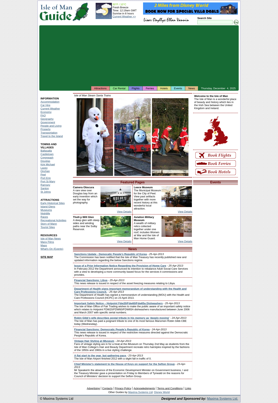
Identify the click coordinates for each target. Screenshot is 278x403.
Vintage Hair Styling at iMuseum (94, 340)
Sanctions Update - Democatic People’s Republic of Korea (110, 254)
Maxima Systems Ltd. (222, 398)
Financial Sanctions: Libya (90, 280)
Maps (44, 245)
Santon (45, 188)
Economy (46, 112)
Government (48, 122)
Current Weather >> (124, 16)
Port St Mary (48, 181)
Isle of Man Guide (55, 11)
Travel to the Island (52, 136)
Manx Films (47, 242)
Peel (43, 174)
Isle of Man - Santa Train (132, 137)
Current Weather (50, 108)
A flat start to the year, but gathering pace (100, 355)
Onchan (45, 171)
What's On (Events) (52, 248)
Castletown (47, 154)
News (191, 88)
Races (44, 216)
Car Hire (45, 105)
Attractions (100, 88)
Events (178, 88)
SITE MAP (47, 256)
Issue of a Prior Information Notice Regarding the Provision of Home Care (120, 265)
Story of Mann (49, 223)
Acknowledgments (144, 388)
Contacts (107, 388)
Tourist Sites (48, 227)
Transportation (49, 132)
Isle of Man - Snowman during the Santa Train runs (95, 137)
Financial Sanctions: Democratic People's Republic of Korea (112, 329)
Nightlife (45, 213)
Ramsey (45, 184)
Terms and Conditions (170, 388)
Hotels (164, 88)
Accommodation (50, 101)
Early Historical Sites (53, 203)
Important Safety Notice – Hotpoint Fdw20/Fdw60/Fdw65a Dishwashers (118, 303)
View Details (124, 211)
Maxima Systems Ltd (140, 392)
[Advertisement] (139, 55)
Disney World (162, 392)
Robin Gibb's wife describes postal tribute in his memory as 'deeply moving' (121, 317)
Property (45, 129)
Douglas (45, 161)
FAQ (43, 115)
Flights (135, 88)
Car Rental (119, 88)
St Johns (46, 191)
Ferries (150, 88)
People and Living (51, 125)
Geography (47, 118)
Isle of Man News (51, 238)
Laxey (44, 167)
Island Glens (48, 206)
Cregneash (47, 157)
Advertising (93, 388)
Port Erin (46, 178)
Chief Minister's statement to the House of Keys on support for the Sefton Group (124, 364)
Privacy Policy (123, 388)
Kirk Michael (48, 164)
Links (188, 388)
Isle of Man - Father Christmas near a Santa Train (170, 137)
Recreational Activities (53, 220)
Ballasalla (46, 150)
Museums (46, 210)
